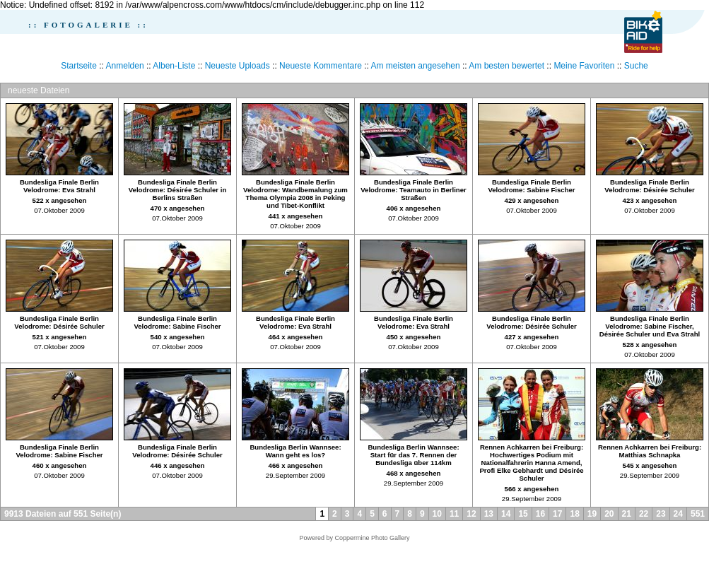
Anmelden (125, 66)
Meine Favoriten (583, 66)
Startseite (79, 66)
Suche (636, 66)
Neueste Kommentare (320, 66)
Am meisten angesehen (415, 66)
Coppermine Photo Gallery (371, 537)
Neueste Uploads (237, 66)
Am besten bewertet (506, 66)
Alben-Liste (174, 66)
